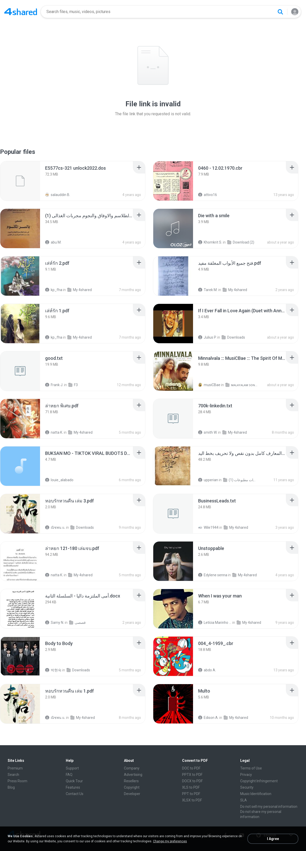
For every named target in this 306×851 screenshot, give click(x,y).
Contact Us (74, 794)
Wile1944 (208, 527)
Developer (132, 794)
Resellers (131, 781)
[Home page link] (20, 11)
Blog (11, 787)
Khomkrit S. (210, 242)
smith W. (207, 432)
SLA (243, 800)
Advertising (133, 775)
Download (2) (240, 242)
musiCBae (209, 385)
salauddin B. (57, 195)
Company (131, 768)
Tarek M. (208, 290)
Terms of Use (251, 768)
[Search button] (280, 12)
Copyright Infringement (259, 781)
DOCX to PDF (192, 781)
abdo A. (207, 670)
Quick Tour (74, 781)
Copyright (131, 787)
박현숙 (53, 670)
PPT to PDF (191, 794)
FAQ (69, 775)
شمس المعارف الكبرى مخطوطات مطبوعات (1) (240, 480)
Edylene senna (212, 575)
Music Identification (255, 794)
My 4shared (79, 290)
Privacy (246, 775)
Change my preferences (170, 841)
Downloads (233, 337)
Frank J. (54, 385)
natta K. (54, 432)
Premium (15, 768)
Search (13, 775)
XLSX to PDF (192, 800)
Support (72, 768)
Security (246, 787)
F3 (73, 385)
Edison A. (208, 718)
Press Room (17, 781)
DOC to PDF (191, 768)
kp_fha (53, 290)
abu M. (53, 242)
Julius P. (207, 337)
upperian (208, 480)
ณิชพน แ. (55, 527)
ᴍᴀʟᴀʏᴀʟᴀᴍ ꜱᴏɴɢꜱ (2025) (242, 385)
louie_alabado (59, 480)
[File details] (20, 181)
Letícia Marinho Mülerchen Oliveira (215, 622)
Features (73, 787)
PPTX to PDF (192, 775)
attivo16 (207, 195)
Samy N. (54, 622)
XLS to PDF (191, 787)
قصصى (77, 622)
